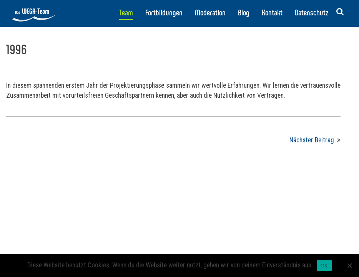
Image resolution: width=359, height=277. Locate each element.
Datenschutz (311, 13)
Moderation (210, 13)
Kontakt (272, 13)
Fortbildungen (164, 13)
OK (324, 266)
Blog (243, 13)
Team (126, 13)
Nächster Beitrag (311, 140)
